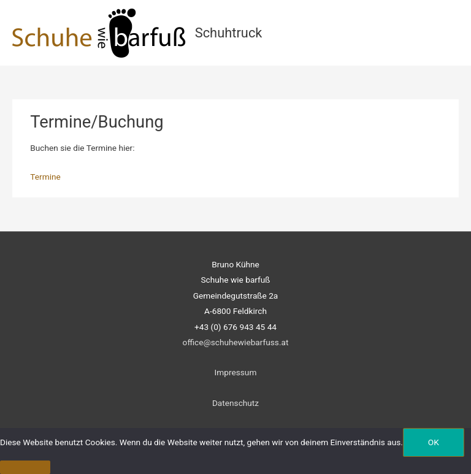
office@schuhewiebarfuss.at (236, 342)
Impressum (236, 372)
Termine (45, 177)
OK (433, 442)
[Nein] (25, 467)
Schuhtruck (228, 32)
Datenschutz (235, 403)
